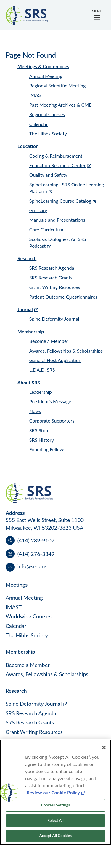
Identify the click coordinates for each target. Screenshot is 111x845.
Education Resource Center (57, 165)
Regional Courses (47, 114)
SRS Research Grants (51, 277)
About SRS (28, 382)
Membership (30, 331)
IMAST (36, 95)
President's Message (50, 401)
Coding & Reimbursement (55, 156)
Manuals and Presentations (57, 220)
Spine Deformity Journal (54, 318)
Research (26, 258)
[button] (97, 14)
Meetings (17, 584)
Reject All (55, 820)
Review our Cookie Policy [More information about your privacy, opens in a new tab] (53, 792)
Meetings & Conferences (43, 66)
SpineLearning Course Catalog (60, 201)
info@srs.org (31, 566)
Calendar (38, 124)
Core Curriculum (46, 229)
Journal (25, 309)
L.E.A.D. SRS (42, 369)
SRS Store (39, 430)
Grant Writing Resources (54, 287)
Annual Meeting (45, 76)
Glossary (38, 210)
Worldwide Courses (29, 616)
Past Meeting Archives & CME (60, 105)
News (35, 411)
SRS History (41, 440)
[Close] (103, 747)
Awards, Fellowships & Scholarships (66, 350)
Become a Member (48, 341)
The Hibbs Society (48, 133)
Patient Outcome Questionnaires (63, 297)
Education (27, 146)
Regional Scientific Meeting (57, 85)
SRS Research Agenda (51, 268)
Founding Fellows (47, 449)
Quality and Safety (48, 174)
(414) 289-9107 (35, 540)
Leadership (40, 392)
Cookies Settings (55, 805)
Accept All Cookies (55, 835)
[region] (55, 792)
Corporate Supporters (51, 420)
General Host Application (55, 360)
